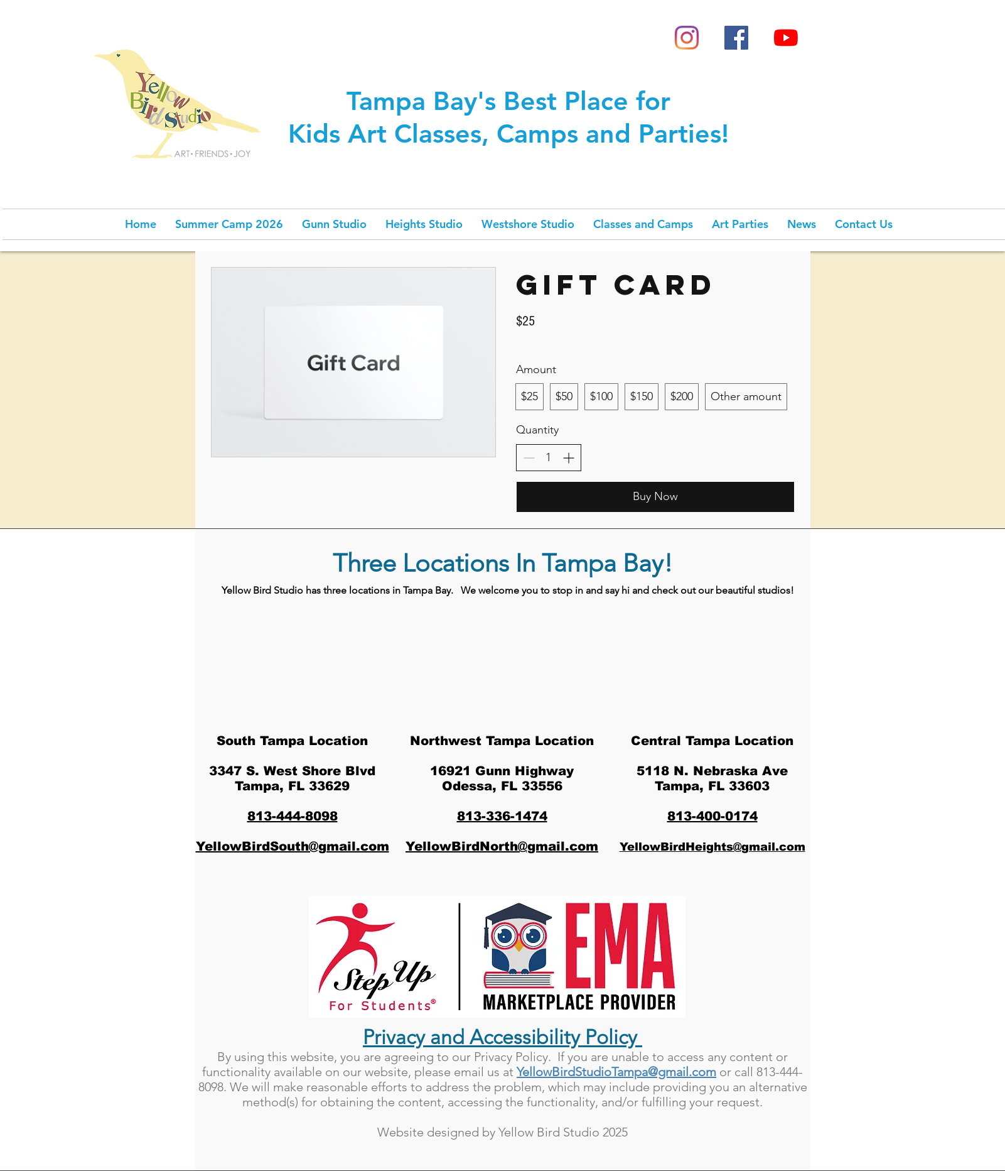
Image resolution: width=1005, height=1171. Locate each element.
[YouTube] (786, 38)
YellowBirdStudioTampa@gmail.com (616, 1071)
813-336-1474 (502, 816)
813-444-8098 (292, 816)
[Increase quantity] (568, 458)
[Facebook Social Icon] (736, 38)
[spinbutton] (548, 458)
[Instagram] (687, 38)
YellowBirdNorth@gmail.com (502, 846)
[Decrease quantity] (528, 458)
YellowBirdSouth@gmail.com (292, 846)
